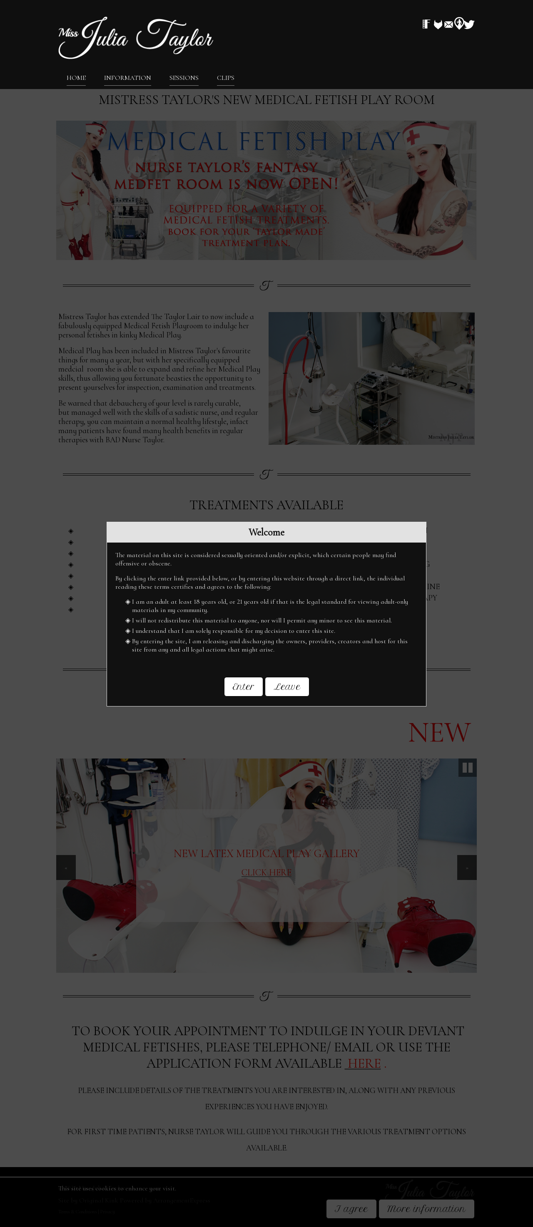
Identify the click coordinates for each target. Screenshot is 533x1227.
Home (76, 77)
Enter (243, 687)
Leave (287, 687)
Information (127, 77)
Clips (225, 77)
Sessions (184, 77)
